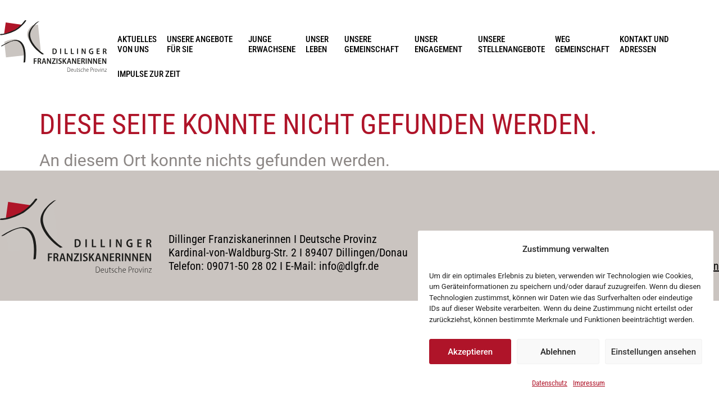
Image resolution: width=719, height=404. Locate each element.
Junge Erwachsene (271, 44)
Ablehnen (558, 352)
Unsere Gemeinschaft (374, 44)
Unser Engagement (441, 44)
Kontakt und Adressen (647, 44)
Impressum (589, 383)
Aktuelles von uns (137, 44)
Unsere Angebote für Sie (202, 44)
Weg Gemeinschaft (582, 44)
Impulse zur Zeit (148, 74)
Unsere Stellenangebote (511, 44)
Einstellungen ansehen (653, 352)
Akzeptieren (470, 352)
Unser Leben (320, 44)
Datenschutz (549, 383)
